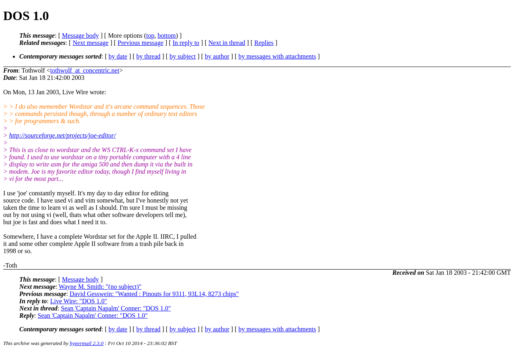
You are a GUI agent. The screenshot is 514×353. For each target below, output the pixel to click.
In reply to (186, 42)
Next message (90, 42)
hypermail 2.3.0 (87, 343)
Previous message (140, 42)
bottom (166, 35)
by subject (182, 56)
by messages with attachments (277, 56)
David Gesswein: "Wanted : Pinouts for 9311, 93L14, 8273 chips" (154, 293)
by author (217, 56)
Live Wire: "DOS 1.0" (78, 301)
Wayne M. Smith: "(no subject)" (100, 286)
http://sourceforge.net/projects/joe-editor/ (62, 135)
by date (117, 56)
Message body (80, 35)
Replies (263, 42)
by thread (149, 56)
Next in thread (226, 42)
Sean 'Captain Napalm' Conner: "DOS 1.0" (116, 308)
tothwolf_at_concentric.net (84, 70)
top (150, 35)
